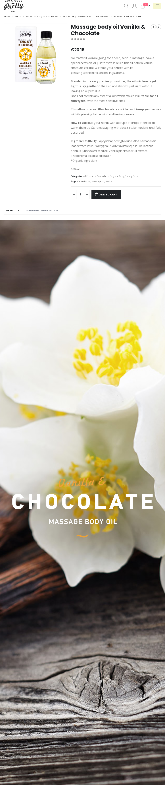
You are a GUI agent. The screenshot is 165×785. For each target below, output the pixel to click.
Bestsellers (103, 176)
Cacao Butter (84, 181)
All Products (89, 176)
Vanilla (109, 181)
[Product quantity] (80, 194)
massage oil (98, 181)
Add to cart (108, 194)
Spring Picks (131, 176)
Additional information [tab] (42, 210)
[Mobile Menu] (157, 6)
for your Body (117, 176)
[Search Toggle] (126, 6)
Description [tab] (11, 210)
